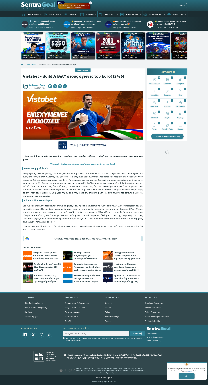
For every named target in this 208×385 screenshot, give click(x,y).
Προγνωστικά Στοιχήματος (35, 307)
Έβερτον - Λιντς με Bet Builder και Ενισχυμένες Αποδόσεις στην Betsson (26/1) (45, 255)
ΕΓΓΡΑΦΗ (182, 6)
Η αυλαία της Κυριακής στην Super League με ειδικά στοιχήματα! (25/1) (127, 267)
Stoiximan (109, 303)
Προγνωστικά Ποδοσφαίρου (77, 303)
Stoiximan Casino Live (154, 303)
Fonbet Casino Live (153, 321)
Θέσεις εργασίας (153, 340)
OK (186, 376)
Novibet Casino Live (153, 307)
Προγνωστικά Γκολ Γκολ (75, 307)
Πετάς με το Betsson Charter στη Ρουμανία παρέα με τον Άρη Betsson (127, 255)
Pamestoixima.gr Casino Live (157, 316)
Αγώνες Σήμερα (31, 316)
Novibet (108, 307)
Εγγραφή (137, 333)
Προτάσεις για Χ (71, 316)
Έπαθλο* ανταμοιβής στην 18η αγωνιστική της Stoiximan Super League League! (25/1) (87, 278)
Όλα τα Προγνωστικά (167, 136)
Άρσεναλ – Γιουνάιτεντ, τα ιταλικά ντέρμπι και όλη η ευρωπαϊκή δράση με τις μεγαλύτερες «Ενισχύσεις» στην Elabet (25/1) (127, 278)
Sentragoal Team (37, 85)
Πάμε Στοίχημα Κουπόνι (34, 303)
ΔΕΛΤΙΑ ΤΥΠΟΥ (31, 64)
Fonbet (108, 321)
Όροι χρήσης (151, 333)
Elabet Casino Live (152, 312)
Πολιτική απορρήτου (155, 337)
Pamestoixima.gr (112, 316)
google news (80, 238)
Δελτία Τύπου (82, 70)
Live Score (28, 312)
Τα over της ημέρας (72, 312)
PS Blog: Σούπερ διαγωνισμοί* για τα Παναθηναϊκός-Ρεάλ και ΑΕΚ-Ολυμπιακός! (85, 255)
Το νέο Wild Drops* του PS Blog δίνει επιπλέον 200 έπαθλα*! (47, 267)
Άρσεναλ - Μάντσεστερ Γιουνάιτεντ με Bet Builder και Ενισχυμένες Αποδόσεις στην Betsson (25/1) (87, 267)
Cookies (189, 372)
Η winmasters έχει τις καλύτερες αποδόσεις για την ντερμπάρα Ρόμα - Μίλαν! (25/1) (46, 278)
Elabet (107, 312)
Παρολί (68, 321)
